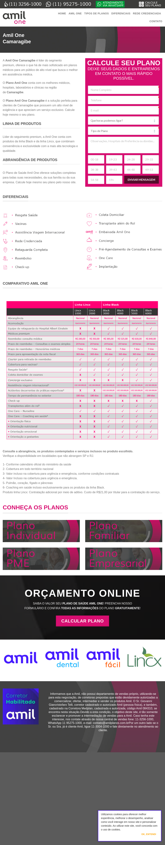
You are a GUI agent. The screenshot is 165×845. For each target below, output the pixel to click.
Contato (155, 21)
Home (62, 13)
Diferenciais (120, 13)
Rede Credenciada (147, 13)
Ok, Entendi (148, 834)
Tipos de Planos (96, 13)
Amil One (75, 13)
